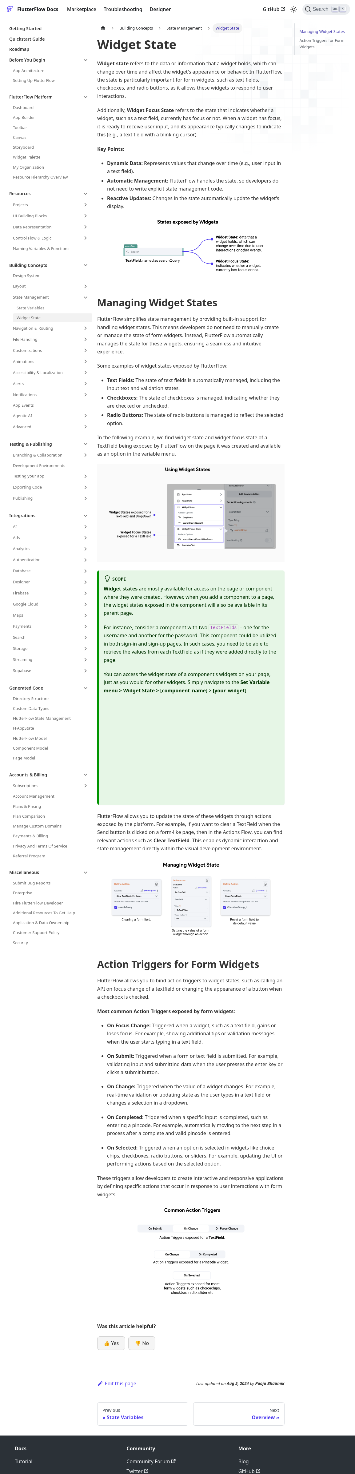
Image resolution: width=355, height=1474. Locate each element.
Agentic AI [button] (22, 415)
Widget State (29, 317)
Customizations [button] (27, 350)
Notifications (25, 394)
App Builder (24, 117)
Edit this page (116, 1383)
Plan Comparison (29, 816)
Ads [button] (16, 537)
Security (20, 942)
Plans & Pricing (27, 806)
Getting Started (25, 28)
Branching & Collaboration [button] (37, 455)
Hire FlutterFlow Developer (38, 903)
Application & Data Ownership (41, 922)
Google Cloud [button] (25, 604)
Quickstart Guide (27, 39)
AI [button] (15, 526)
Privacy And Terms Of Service (40, 846)
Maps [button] (18, 615)
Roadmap (19, 49)
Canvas (19, 137)
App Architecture (28, 70)
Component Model (30, 748)
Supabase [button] (22, 670)
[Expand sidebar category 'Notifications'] (85, 395)
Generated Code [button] (26, 688)
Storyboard (23, 147)
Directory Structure (31, 698)
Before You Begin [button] (27, 60)
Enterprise (22, 893)
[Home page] (103, 28)
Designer (160, 9)
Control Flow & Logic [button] (32, 238)
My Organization (28, 167)
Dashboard (23, 107)
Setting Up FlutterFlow (34, 80)
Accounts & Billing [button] (28, 775)
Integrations (22, 515)
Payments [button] (22, 626)
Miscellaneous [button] (24, 872)
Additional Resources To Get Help (44, 913)
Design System (27, 275)
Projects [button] (20, 204)
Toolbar (20, 127)
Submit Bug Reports (31, 883)
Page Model (24, 758)
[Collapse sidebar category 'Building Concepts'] (85, 265)
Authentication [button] (27, 559)
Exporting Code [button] (27, 487)
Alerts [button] (18, 383)
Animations (23, 361)
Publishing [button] (23, 498)
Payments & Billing (30, 836)
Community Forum (150, 1461)
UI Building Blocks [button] (30, 216)
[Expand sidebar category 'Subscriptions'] (85, 786)
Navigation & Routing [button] (33, 328)
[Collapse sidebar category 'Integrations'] (85, 516)
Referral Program (29, 856)
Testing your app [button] (28, 476)
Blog (243, 1461)
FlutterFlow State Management (42, 718)
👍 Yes (111, 1343)
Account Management (33, 796)
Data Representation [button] (32, 227)
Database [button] (22, 571)
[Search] (326, 9)
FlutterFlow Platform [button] (31, 97)
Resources (20, 193)
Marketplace (81, 9)
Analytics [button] (21, 548)
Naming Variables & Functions (41, 248)
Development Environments (39, 465)
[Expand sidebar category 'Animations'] (85, 361)
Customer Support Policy (36, 932)
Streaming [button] (22, 659)
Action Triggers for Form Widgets (322, 44)
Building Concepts (28, 265)
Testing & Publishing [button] (30, 444)
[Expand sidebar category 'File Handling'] (85, 339)
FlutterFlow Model (30, 738)
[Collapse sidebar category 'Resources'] (85, 194)
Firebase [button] (21, 593)
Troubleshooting (123, 9)
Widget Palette (26, 157)
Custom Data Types (31, 708)
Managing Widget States (322, 31)
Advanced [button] (22, 426)
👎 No (142, 1343)
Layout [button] (19, 286)
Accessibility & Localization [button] (38, 372)
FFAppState (23, 728)
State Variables (30, 308)
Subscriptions (25, 785)
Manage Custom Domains (37, 826)
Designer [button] (21, 582)
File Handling (25, 339)
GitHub (274, 9)
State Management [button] (31, 297)
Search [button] (19, 637)
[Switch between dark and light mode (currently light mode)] (294, 9)
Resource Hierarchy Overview (40, 177)
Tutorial (23, 1461)
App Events (23, 405)
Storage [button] (20, 648)
